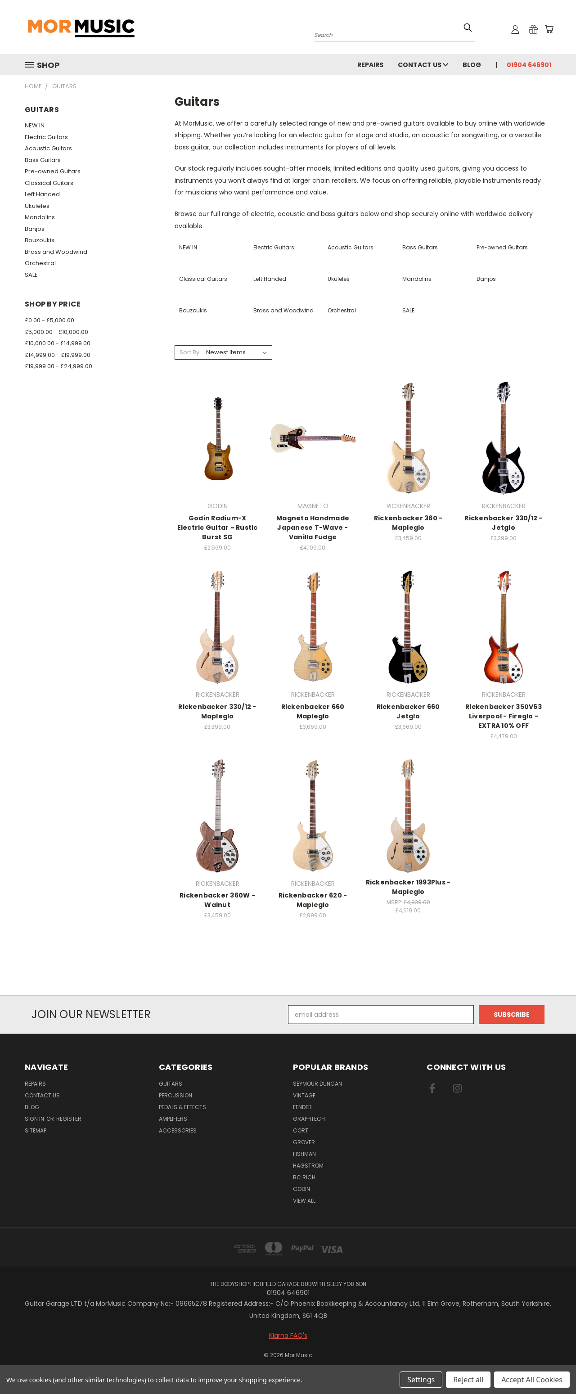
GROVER (304, 1142)
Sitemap (35, 1130)
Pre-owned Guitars (53, 171)
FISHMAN (304, 1154)
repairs (370, 64)
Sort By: (190, 352)
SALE (31, 275)
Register (68, 1119)
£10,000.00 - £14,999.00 (57, 343)
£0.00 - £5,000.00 (49, 320)
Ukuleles (37, 206)
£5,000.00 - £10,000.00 (56, 332)
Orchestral (40, 263)
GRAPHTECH (309, 1119)
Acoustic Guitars (48, 148)
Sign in (35, 1119)
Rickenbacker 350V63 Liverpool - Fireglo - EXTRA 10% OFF (503, 716)
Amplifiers (173, 1119)
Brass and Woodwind (56, 252)
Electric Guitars (46, 137)
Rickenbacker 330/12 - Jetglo (503, 523)
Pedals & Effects (182, 1107)
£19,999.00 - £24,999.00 (58, 366)
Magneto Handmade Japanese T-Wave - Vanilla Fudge (312, 527)
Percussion (175, 1095)
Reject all (468, 1380)
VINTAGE (304, 1095)
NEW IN (35, 125)
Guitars (170, 1083)
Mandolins (40, 217)
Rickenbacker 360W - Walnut (217, 900)
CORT (300, 1130)
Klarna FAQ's (288, 1335)
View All (304, 1201)
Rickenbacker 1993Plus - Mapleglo (408, 887)
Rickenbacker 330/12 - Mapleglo (217, 711)
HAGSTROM (308, 1165)
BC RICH (304, 1177)
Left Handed (42, 194)
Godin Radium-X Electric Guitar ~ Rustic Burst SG (217, 527)
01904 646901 (529, 64)
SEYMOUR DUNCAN (317, 1083)
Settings (421, 1380)
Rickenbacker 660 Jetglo (408, 711)
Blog (472, 64)
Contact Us (423, 64)
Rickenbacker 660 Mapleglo (313, 711)
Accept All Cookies (531, 1380)
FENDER (302, 1107)
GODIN (301, 1189)
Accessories (178, 1130)
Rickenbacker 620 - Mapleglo (313, 900)
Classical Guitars (49, 183)
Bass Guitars (43, 160)
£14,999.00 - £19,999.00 (57, 355)
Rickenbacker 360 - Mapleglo (408, 523)
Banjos (35, 229)
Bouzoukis (39, 240)
